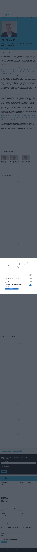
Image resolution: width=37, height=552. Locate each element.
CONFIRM (11, 288)
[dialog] (18, 276)
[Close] (35, 260)
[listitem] (18, 272)
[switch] (30, 275)
